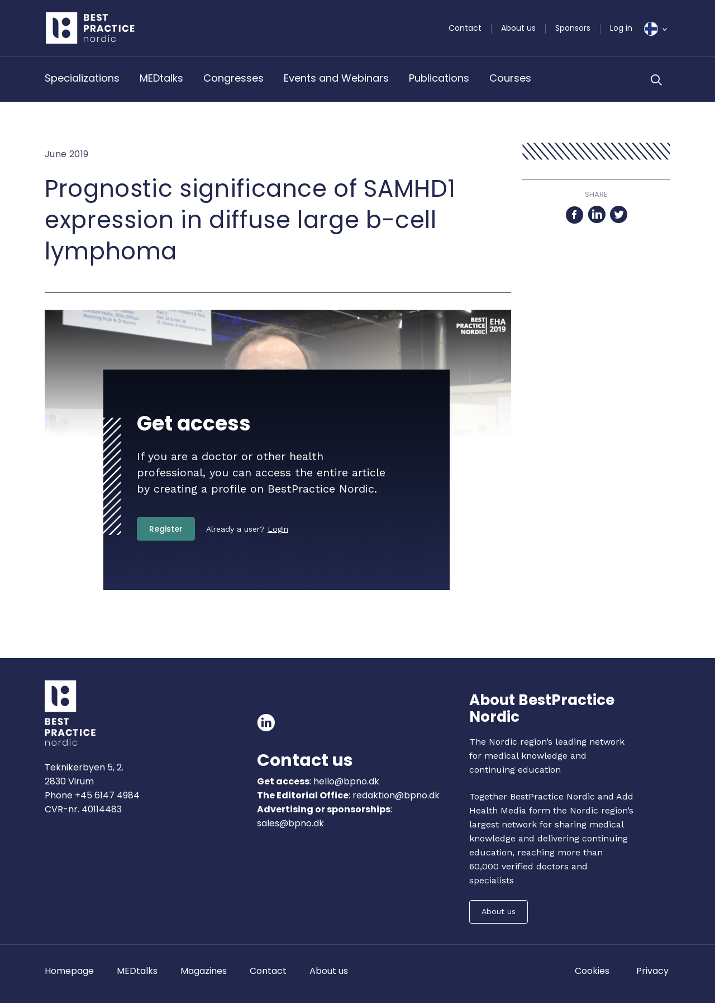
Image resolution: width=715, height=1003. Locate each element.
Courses (510, 78)
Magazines (203, 970)
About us (518, 28)
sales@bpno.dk (290, 823)
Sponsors (572, 28)
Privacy (652, 970)
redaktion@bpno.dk (396, 795)
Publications (439, 78)
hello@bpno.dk (345, 781)
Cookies (592, 970)
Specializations (82, 78)
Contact (465, 28)
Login (278, 528)
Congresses (233, 78)
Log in (621, 28)
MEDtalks (161, 78)
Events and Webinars (336, 78)
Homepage (69, 970)
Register (166, 528)
